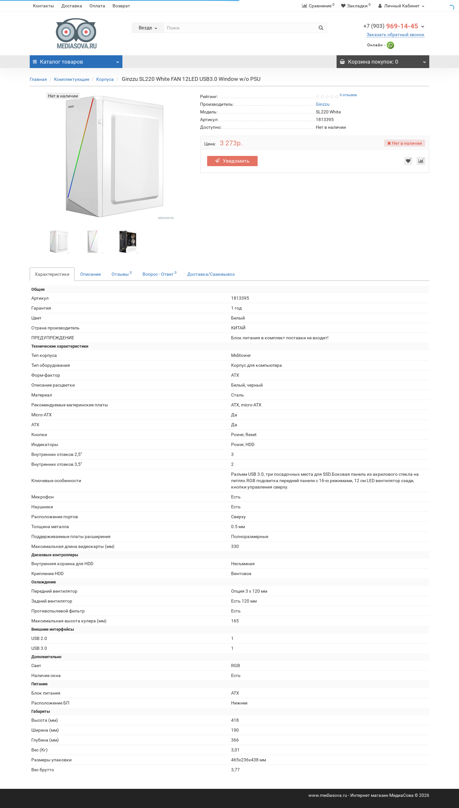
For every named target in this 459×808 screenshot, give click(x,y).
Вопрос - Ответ (159, 273)
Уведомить (232, 161)
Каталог (76, 60)
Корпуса (105, 79)
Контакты (43, 5)
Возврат (121, 5)
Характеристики (52, 274)
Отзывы (122, 273)
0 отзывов (348, 95)
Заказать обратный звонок (395, 34)
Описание (90, 274)
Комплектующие (71, 79)
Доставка (71, 5)
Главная (38, 79)
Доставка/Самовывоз (211, 274)
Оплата (97, 5)
